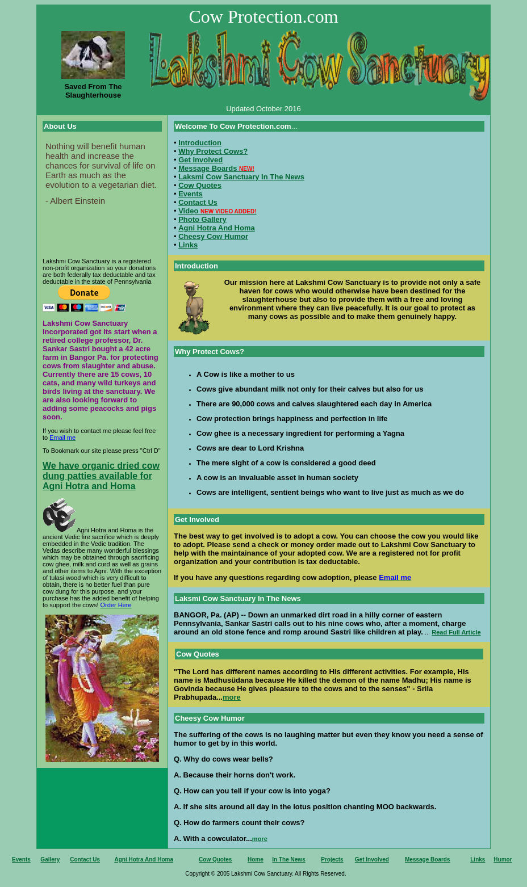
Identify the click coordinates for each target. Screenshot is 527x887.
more (232, 697)
